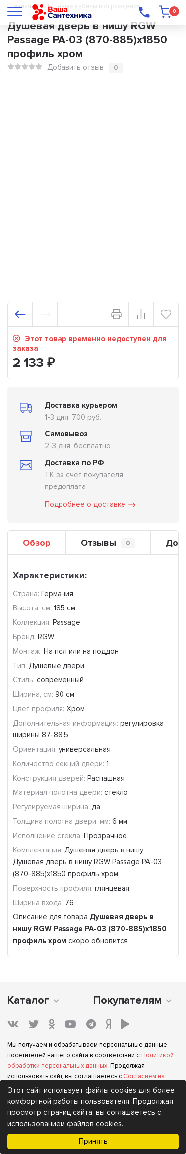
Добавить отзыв (75, 67)
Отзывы (108, 542)
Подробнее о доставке (91, 505)
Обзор (37, 542)
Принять (93, 1141)
